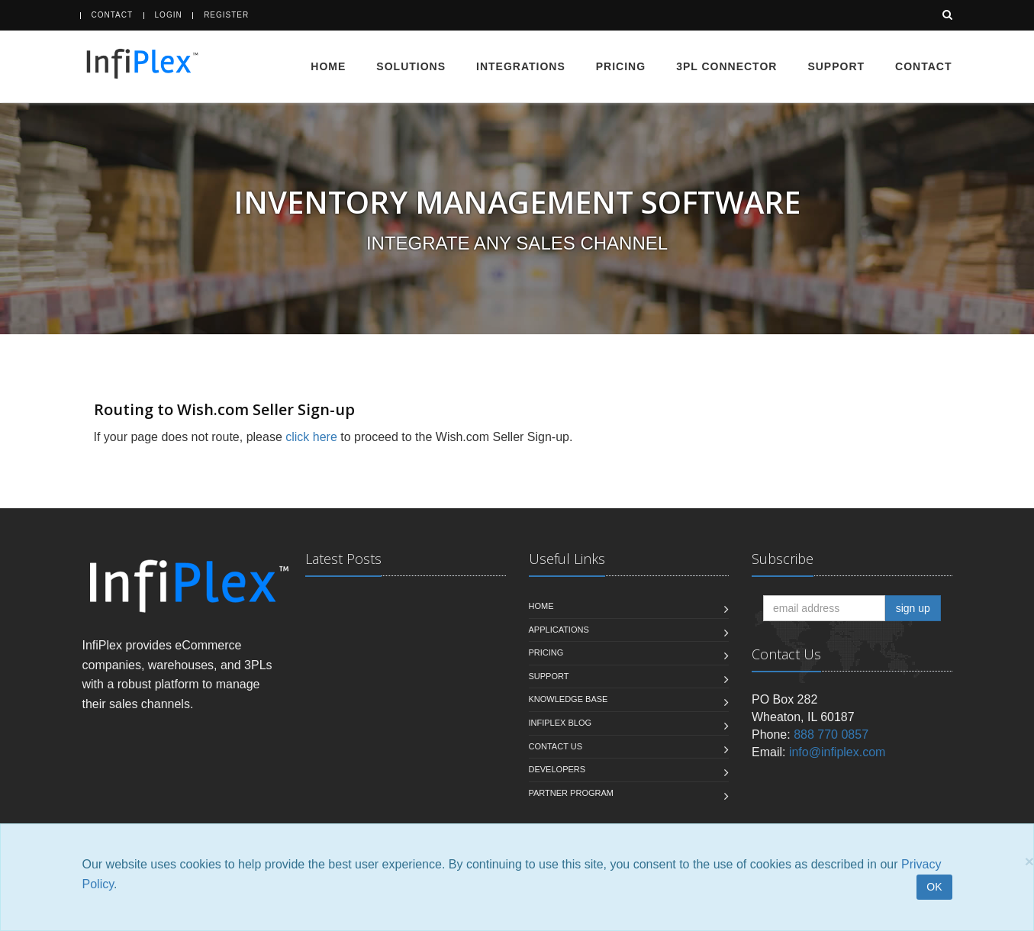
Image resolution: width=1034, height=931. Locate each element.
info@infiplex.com (837, 752)
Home (328, 66)
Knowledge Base (568, 699)
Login (168, 15)
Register (226, 15)
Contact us (556, 746)
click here (311, 436)
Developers (557, 769)
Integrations (520, 66)
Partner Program (571, 792)
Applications (559, 629)
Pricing (621, 66)
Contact (113, 15)
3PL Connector (726, 66)
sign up (913, 608)
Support (836, 66)
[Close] (1029, 861)
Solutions (411, 66)
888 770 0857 (831, 734)
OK (934, 887)
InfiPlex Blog (560, 722)
